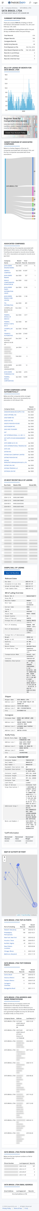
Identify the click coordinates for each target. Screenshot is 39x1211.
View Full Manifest (12, 573)
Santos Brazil (8, 975)
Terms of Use (18, 1208)
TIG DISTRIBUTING (8, 304)
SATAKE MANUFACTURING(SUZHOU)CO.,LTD (15, 461)
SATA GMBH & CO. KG (10, 443)
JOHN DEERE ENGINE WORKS (9, 267)
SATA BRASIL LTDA (12, 186)
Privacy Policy (6, 1208)
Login (35, 3)
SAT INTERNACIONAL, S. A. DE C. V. (14, 435)
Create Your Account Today (15, 133)
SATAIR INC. (7, 452)
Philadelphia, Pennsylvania (8, 934)
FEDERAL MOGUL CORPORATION (9, 379)
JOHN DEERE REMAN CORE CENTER (8, 298)
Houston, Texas (9, 940)
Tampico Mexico (9, 980)
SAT (5, 432)
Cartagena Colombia (7, 984)
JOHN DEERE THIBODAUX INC (9, 373)
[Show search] (30, 2)
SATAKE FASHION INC (11, 457)
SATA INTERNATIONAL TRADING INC (15, 446)
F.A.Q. (26, 1208)
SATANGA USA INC (9, 471)
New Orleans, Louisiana (8, 947)
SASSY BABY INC (9, 418)
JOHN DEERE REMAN (8, 276)
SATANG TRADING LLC (11, 468)
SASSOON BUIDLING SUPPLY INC (14, 412)
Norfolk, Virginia (9, 943)
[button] (4, 857)
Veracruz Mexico (9, 977)
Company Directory (11, 8)
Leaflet (18, 915)
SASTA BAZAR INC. (9, 426)
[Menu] (3, 2)
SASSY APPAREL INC (10, 415)
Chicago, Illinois (9, 951)
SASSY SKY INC (8, 421)
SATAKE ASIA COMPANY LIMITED (14, 455)
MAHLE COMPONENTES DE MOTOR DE (9, 282)
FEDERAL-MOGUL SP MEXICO (7, 317)
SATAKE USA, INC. (9, 465)
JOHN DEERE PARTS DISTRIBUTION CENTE (8, 290)
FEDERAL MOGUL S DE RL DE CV (9, 324)
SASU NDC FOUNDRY (10, 429)
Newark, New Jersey (10, 930)
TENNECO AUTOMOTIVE (8, 335)
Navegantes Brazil (9, 988)
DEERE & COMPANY (7, 272)
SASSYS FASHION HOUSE (12, 423)
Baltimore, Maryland (10, 954)
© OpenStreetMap (25, 915)
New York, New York (10, 937)
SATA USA (7, 449)
